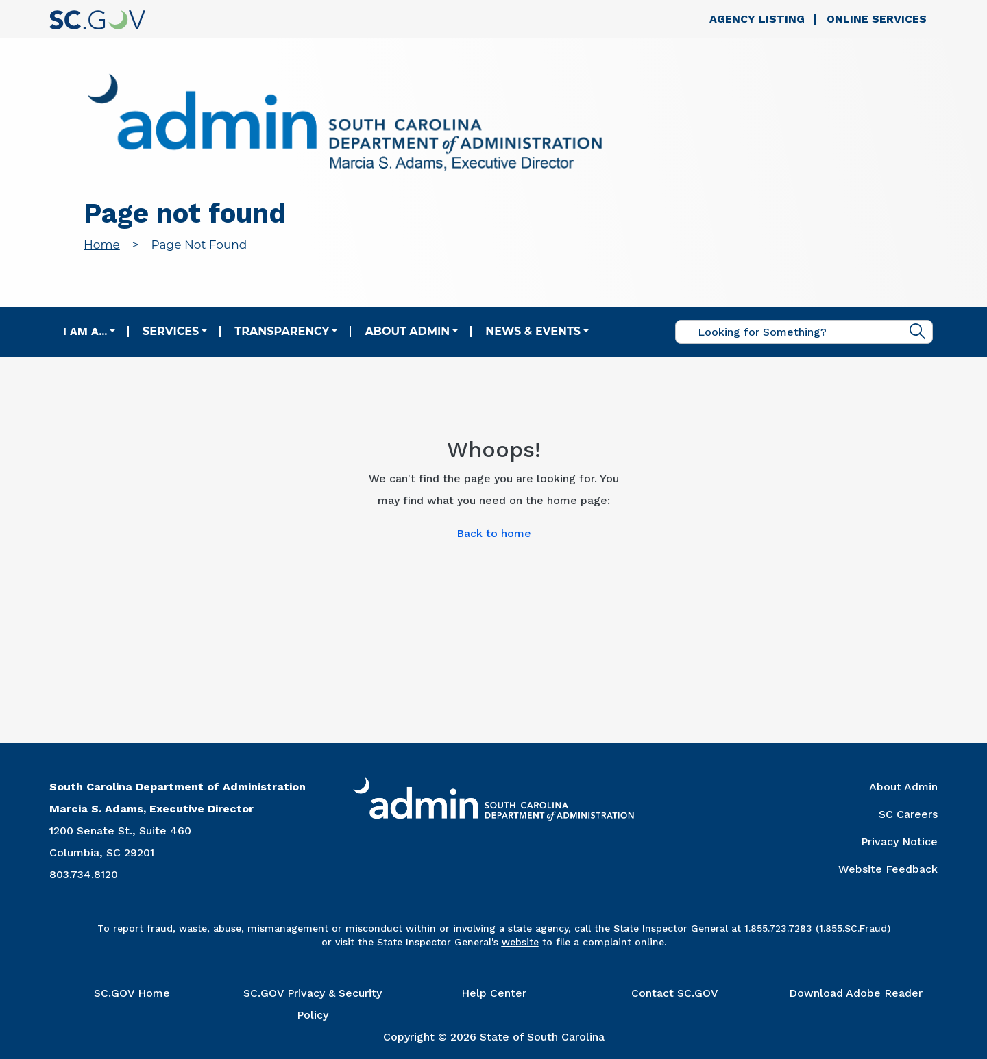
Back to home (493, 533)
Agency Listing (757, 18)
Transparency (281, 331)
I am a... (85, 331)
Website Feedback (888, 868)
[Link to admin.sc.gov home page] (345, 124)
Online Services (877, 18)
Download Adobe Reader (856, 992)
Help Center (493, 992)
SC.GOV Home (132, 992)
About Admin (407, 331)
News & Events (533, 331)
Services (171, 331)
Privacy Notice (899, 841)
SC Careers (908, 814)
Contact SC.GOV (674, 992)
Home (102, 244)
